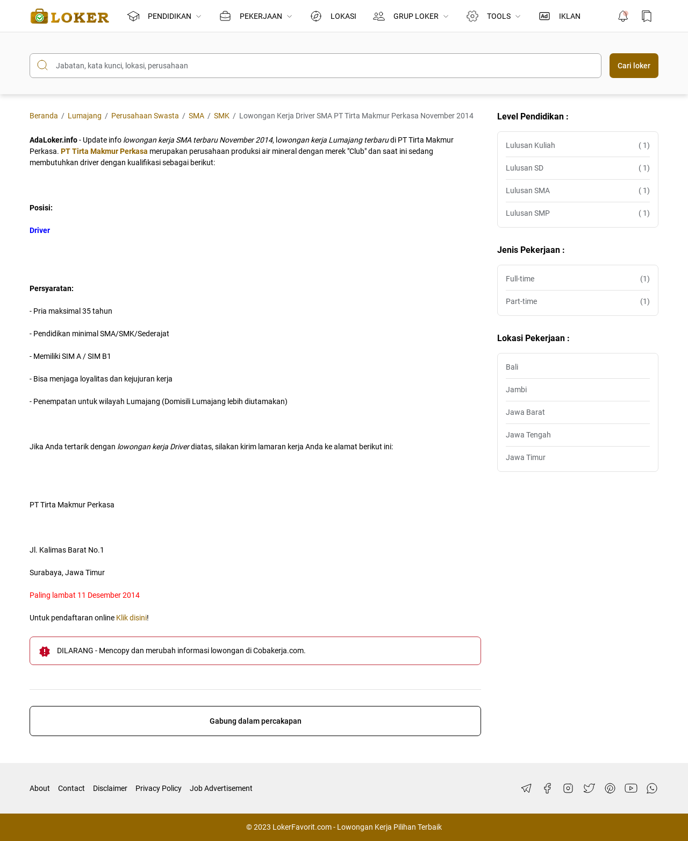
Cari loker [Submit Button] (634, 65)
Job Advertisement (221, 788)
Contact (71, 788)
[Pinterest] (610, 788)
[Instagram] (568, 788)
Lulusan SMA (578, 190)
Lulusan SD (578, 168)
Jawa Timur (526, 457)
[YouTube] (631, 788)
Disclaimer (110, 788)
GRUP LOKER (411, 16)
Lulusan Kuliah (578, 145)
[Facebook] (547, 788)
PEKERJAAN (256, 16)
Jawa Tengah (528, 434)
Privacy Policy (158, 788)
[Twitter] (589, 788)
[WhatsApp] (652, 788)
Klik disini (131, 617)
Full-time (578, 279)
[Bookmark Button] (646, 16)
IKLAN (559, 16)
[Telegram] (526, 788)
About (40, 788)
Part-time (578, 301)
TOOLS (493, 16)
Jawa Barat (525, 412)
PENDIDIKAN (165, 16)
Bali (512, 367)
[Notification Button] (623, 16)
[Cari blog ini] (315, 65)
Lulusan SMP (578, 213)
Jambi (516, 389)
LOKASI (333, 16)
